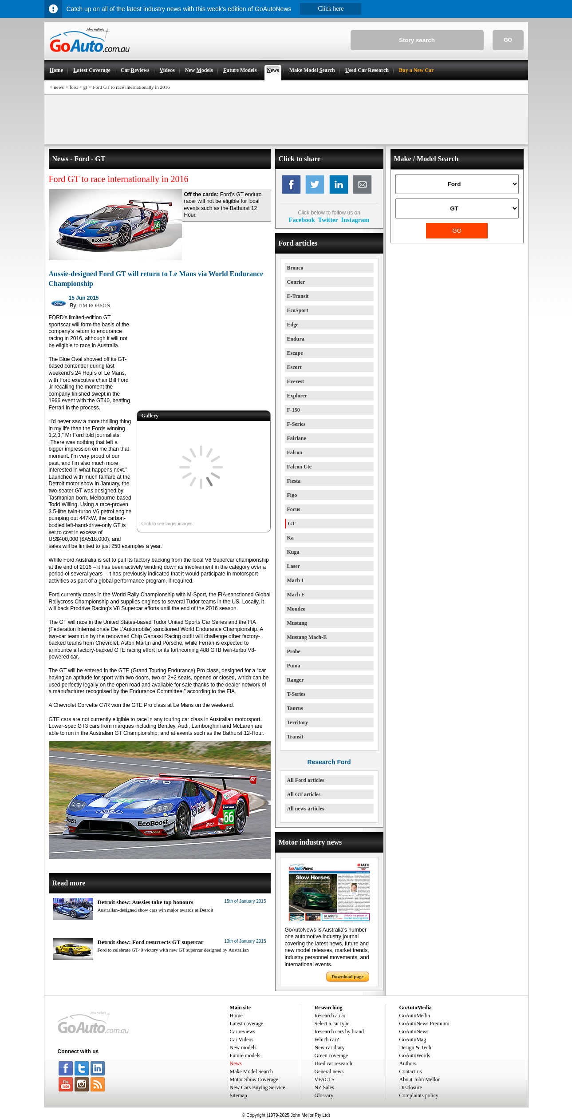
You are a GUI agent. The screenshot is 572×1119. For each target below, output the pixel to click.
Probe (293, 651)
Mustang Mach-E (307, 637)
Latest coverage (247, 1023)
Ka (290, 538)
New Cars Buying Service (257, 1087)
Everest (295, 381)
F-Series (296, 424)
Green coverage (331, 1055)
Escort (294, 367)
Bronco (295, 268)
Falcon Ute (299, 467)
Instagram (355, 219)
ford (74, 87)
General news (329, 1071)
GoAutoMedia (414, 1015)
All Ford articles (305, 780)
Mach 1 (295, 580)
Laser (293, 566)
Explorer (297, 396)
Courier (296, 282)
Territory (297, 722)
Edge (293, 324)
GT (292, 523)
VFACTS (325, 1079)
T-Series (296, 694)
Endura (295, 339)
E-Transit (298, 296)
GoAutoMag (412, 1039)
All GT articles (304, 794)
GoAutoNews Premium (424, 1023)
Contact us (410, 1071)
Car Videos (241, 1039)
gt (85, 87)
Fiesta (294, 481)
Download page (347, 976)
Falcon (295, 452)
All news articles (305, 809)
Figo (292, 495)
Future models (245, 1055)
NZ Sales (324, 1087)
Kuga (293, 552)
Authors (408, 1063)
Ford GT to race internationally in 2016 (131, 87)
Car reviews (243, 1031)
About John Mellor (419, 1079)
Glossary (324, 1095)
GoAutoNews (414, 1031)
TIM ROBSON (94, 305)
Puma (293, 666)
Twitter (328, 219)
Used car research (333, 1063)
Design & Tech (415, 1047)
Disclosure (410, 1087)
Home (236, 1015)
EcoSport (297, 310)
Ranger (295, 680)
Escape (295, 353)
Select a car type (332, 1023)
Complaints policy (418, 1095)
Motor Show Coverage (254, 1079)
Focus (293, 509)
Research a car (330, 1015)
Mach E (296, 594)
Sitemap (238, 1095)
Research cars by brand (339, 1031)
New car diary (330, 1047)
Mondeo (296, 609)
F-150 (293, 410)
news (59, 87)
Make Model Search (251, 1071)
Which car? (327, 1039)
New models (243, 1047)
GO (508, 40)
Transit (295, 737)
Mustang (297, 623)
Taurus (295, 708)
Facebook (302, 219)
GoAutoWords (414, 1055)
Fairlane (296, 438)
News (236, 1063)
